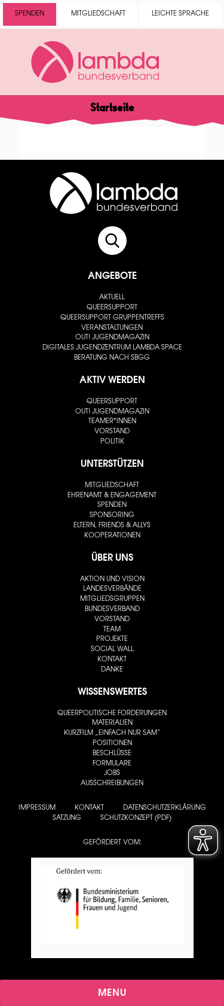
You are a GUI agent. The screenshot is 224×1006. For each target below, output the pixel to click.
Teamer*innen (112, 421)
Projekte (112, 639)
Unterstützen (112, 464)
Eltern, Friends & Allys (112, 525)
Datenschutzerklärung (164, 808)
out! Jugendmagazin (112, 338)
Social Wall (112, 649)
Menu (112, 993)
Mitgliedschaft (98, 14)
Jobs (112, 773)
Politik (112, 442)
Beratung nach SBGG (112, 358)
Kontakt (112, 660)
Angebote (112, 276)
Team (112, 630)
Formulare (112, 764)
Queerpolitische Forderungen (112, 713)
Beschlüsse (112, 753)
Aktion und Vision (112, 579)
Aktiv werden (112, 380)
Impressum (37, 808)
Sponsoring (112, 515)
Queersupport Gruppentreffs (112, 318)
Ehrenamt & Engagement (112, 496)
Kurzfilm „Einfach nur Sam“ (112, 733)
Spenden (29, 14)
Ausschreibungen (112, 783)
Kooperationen (112, 536)
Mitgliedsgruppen (112, 599)
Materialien (112, 723)
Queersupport (112, 308)
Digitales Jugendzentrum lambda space (112, 348)
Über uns (112, 558)
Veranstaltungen (112, 328)
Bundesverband (112, 609)
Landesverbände (112, 589)
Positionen (112, 743)
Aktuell (112, 297)
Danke (112, 670)
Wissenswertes (112, 692)
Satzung (67, 818)
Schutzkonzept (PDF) (135, 818)
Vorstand (112, 431)
